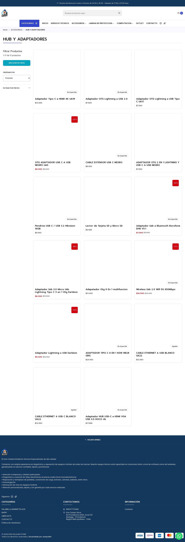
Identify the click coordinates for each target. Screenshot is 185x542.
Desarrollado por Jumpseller (40, 537)
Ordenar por (9, 72)
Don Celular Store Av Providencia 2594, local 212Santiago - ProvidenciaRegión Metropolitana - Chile (77, 515)
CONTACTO (7, 519)
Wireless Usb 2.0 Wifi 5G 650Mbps (155, 294)
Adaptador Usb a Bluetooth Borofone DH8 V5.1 (158, 232)
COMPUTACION (125, 23)
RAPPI (4, 512)
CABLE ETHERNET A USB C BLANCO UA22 (55, 423)
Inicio (45, 23)
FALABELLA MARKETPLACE (13, 509)
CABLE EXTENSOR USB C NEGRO (104, 167)
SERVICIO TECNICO (60, 23)
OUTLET (140, 23)
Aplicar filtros (17, 63)
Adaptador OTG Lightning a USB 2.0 (106, 98)
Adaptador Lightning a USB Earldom (56, 358)
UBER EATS (6, 516)
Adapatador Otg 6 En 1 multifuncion (106, 294)
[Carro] (180, 13)
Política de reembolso (11, 523)
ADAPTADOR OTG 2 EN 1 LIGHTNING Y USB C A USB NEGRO (157, 169)
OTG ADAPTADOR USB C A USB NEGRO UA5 (53, 169)
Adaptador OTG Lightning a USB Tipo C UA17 (158, 100)
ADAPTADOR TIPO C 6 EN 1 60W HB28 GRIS (107, 359)
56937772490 (71, 509)
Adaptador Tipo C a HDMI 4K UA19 (55, 98)
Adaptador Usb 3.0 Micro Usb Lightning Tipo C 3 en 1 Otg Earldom (56, 296)
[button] (93, 439)
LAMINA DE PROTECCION (101, 23)
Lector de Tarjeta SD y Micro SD (104, 231)
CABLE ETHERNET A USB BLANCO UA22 (155, 359)
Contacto (151, 23)
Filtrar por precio (16, 88)
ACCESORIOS (79, 23)
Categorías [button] (29, 23)
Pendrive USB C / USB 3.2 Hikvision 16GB (55, 232)
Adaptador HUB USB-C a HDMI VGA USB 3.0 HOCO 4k (106, 423)
